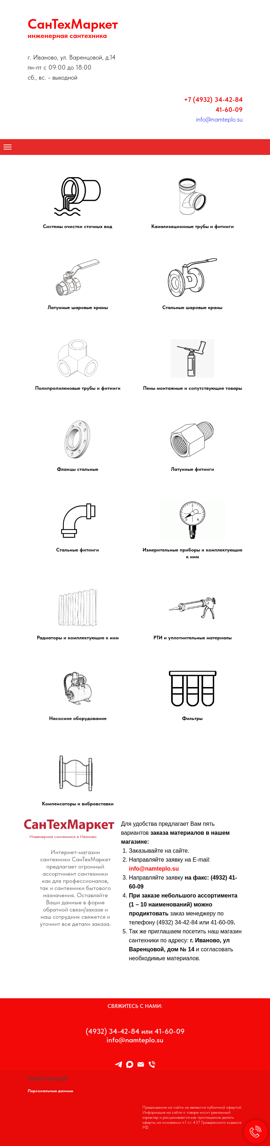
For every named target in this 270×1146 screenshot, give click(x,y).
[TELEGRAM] (118, 1064)
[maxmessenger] (129, 1064)
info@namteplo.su (219, 119)
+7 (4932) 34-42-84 (213, 99)
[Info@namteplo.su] (140, 1064)
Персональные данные (50, 1090)
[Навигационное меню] (7, 147)
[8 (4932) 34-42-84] (151, 1064)
